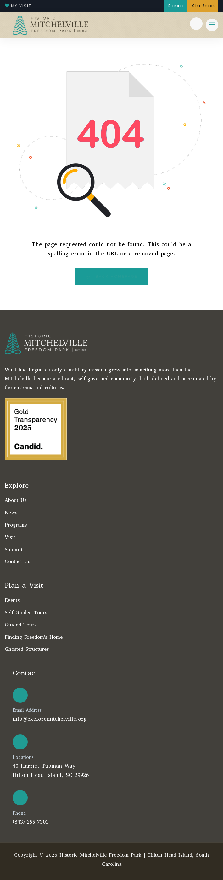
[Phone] (20, 797)
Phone (19, 813)
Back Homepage (111, 276)
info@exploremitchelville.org (50, 719)
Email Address (27, 710)
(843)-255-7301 (30, 821)
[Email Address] (20, 695)
